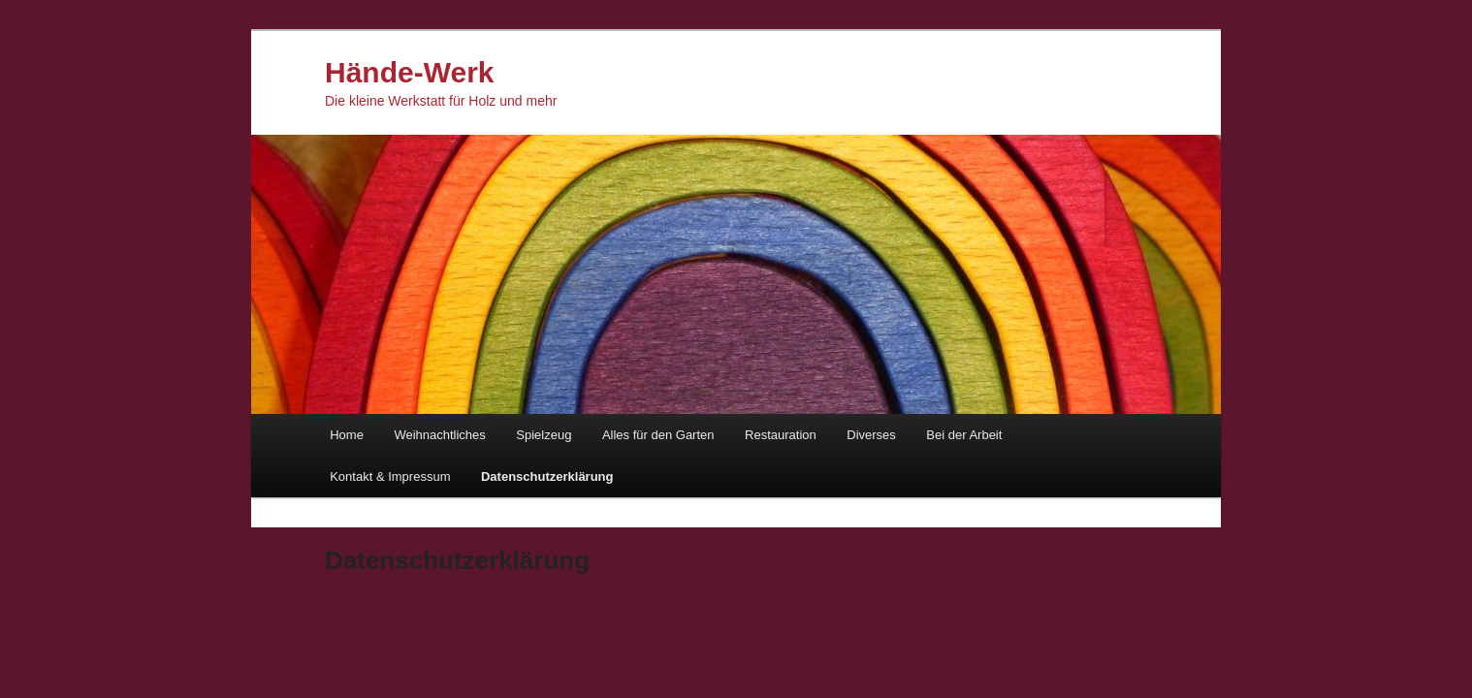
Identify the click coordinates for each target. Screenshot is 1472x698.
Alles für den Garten (658, 435)
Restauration (780, 435)
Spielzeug (543, 435)
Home (347, 435)
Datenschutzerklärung (547, 476)
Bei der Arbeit (964, 435)
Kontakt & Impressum (390, 476)
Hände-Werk (410, 72)
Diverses (871, 435)
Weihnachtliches (439, 435)
